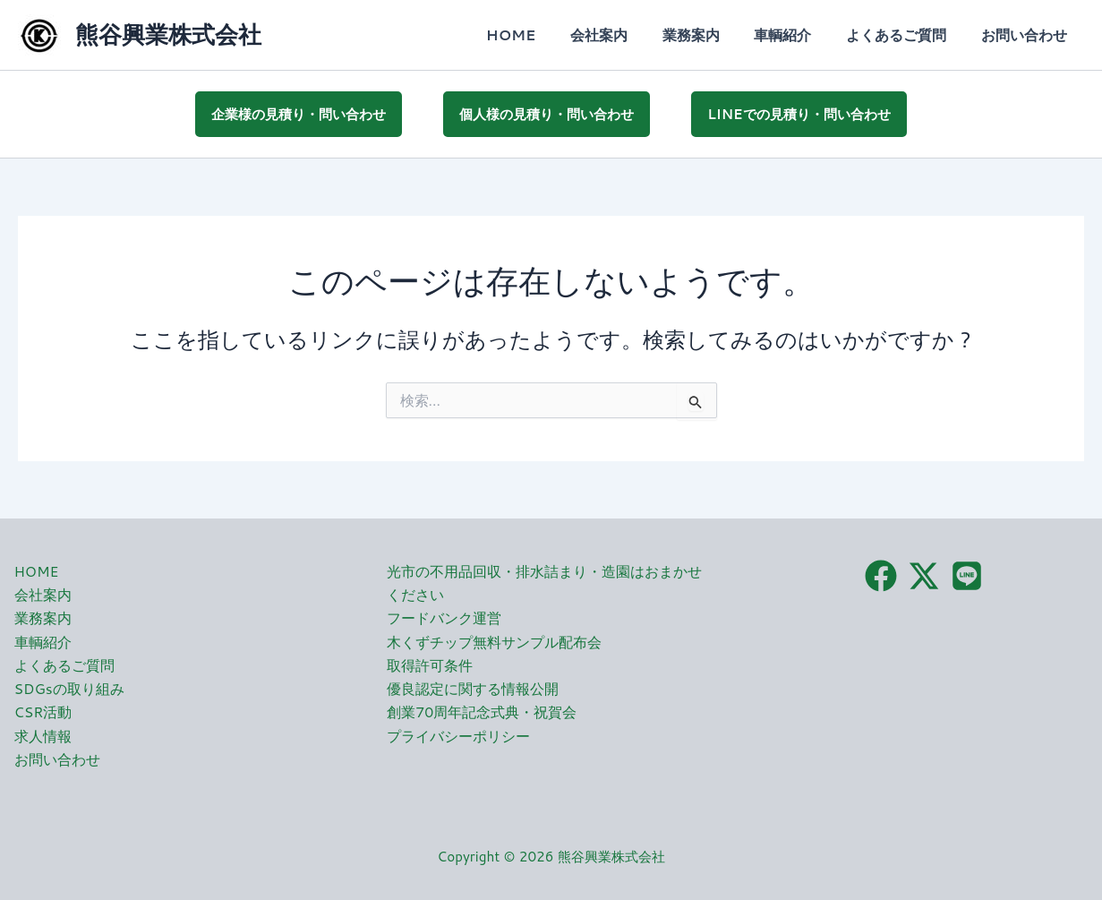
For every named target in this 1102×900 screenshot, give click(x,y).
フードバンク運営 (444, 615)
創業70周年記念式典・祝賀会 (482, 710)
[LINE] (967, 573)
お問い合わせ (1027, 34)
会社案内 (625, 34)
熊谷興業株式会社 (168, 34)
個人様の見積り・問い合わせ (546, 112)
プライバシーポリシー (458, 734)
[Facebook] (881, 573)
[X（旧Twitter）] (924, 573)
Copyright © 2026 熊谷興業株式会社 (551, 854)
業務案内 (711, 34)
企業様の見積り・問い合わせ (298, 112)
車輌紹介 (797, 34)
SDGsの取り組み (69, 686)
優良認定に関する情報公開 (473, 686)
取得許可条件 (430, 663)
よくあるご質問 (905, 34)
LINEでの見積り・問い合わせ (798, 112)
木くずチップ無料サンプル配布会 (494, 640)
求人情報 (43, 734)
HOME (543, 34)
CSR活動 (43, 710)
